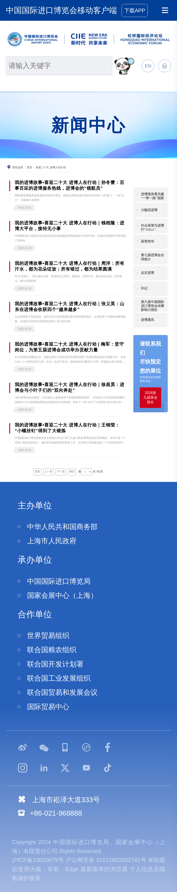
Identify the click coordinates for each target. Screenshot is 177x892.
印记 (144, 288)
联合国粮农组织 (51, 650)
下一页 (61, 471)
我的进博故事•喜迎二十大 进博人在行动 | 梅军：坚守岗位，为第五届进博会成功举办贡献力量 (69, 347)
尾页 (72, 471)
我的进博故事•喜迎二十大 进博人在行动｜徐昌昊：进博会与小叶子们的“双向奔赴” (69, 387)
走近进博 (147, 273)
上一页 (48, 471)
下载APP (134, 10)
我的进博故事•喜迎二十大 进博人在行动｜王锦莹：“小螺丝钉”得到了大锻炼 (67, 427)
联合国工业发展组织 (58, 678)
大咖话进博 (149, 210)
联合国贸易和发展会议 (62, 692)
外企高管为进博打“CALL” (152, 227)
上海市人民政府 (51, 541)
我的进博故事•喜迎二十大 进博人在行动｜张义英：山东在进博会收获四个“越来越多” (69, 306)
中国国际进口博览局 (58, 581)
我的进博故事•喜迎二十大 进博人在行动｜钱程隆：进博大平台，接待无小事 (69, 225)
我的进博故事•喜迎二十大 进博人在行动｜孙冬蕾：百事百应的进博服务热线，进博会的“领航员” (69, 185)
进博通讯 (147, 320)
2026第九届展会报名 (150, 397)
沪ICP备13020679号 (38, 860)
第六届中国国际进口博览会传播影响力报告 (152, 306)
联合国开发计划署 (55, 664)
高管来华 (147, 241)
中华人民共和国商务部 (62, 527)
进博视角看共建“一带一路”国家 (152, 196)
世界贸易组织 (48, 636)
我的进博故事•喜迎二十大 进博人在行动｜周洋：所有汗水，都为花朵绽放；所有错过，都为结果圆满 (69, 266)
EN (148, 66)
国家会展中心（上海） (62, 595)
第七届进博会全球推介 (152, 257)
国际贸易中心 (48, 707)
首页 (29, 167)
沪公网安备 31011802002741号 (106, 860)
